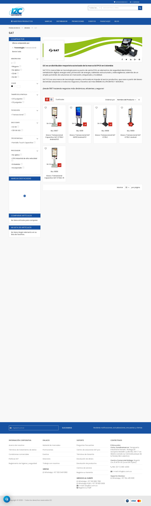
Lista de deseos (121, 2)
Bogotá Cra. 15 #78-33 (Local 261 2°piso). (125, 461)
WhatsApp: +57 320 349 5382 (55, 472)
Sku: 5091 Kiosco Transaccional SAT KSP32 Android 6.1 (80, 134)
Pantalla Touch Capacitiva (24, 143)
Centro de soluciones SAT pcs (88, 450)
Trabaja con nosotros (51, 463)
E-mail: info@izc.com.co (121, 471)
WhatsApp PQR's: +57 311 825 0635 (91, 483)
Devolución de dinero (85, 459)
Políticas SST (14, 459)
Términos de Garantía (85, 454)
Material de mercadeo (51, 445)
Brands (27, 28)
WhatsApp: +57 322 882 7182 (89, 481)
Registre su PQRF (84, 488)
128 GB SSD (18, 130)
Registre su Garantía (85, 472)
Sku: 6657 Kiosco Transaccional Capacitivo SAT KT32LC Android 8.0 (54, 135)
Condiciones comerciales (19, 454)
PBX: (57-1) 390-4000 (120, 467)
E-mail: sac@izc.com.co (87, 486)
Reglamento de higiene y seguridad (23, 463)
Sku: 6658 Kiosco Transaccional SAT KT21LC (105, 134)
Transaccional (19, 115)
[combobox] (115, 8)
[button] (46, 108)
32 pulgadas (18, 102)
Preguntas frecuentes (85, 445)
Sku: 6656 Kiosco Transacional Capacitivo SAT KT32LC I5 (54, 174)
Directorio (46, 459)
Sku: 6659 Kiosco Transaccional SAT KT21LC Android (131, 134)
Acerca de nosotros (16, 445)
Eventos (46, 454)
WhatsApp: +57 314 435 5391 (122, 478)
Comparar (136, 2)
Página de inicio (14, 28)
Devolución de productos (87, 463)
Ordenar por (110, 100)
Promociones (48, 450)
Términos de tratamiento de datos (22, 450)
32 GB (16, 127)
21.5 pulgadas (19, 99)
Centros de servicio (84, 468)
